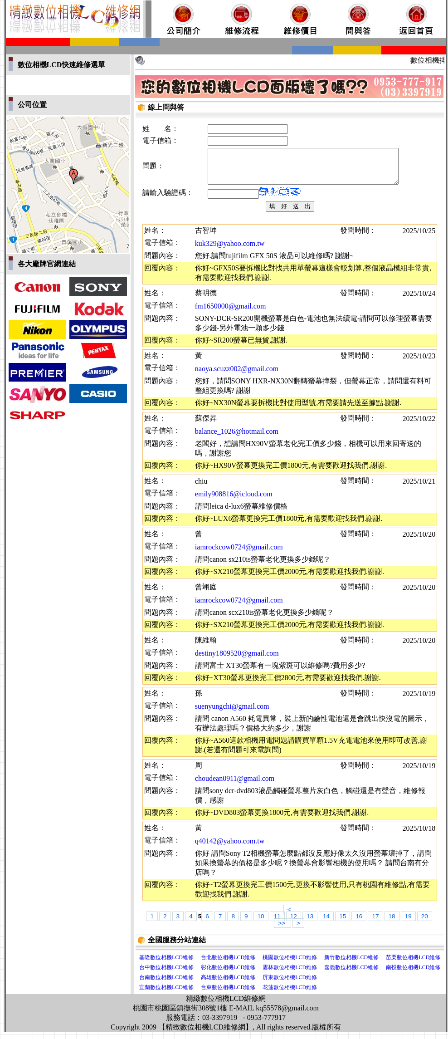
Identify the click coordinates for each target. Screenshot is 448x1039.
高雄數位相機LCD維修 (228, 984)
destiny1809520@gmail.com (237, 660)
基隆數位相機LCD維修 (166, 964)
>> (282, 929)
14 (326, 923)
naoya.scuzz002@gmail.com (236, 375)
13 (310, 923)
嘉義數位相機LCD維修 (351, 974)
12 (293, 923)
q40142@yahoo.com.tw (229, 848)
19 (408, 923)
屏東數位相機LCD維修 (290, 984)
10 (261, 923)
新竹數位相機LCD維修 (351, 964)
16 (358, 923)
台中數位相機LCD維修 (166, 974)
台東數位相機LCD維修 (228, 994)
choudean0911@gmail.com (234, 785)
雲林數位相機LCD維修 (290, 974)
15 (342, 923)
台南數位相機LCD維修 (166, 984)
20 (424, 923)
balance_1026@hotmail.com (236, 438)
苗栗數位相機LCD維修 (413, 964)
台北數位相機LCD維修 (228, 964)
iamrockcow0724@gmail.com (239, 554)
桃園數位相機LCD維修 (290, 964)
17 (375, 923)
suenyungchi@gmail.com (232, 713)
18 (392, 923)
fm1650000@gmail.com (230, 313)
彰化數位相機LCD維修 (228, 974)
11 (277, 923)
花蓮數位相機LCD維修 (290, 994)
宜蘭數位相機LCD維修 (166, 994)
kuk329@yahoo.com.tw (229, 250)
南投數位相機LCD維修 (413, 974)
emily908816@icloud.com (234, 501)
